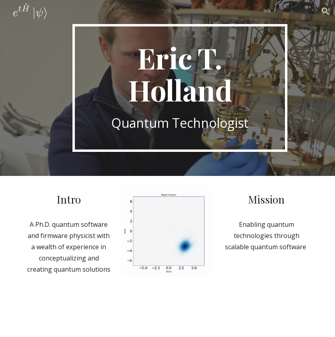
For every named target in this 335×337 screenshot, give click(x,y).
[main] (179, 88)
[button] (325, 11)
